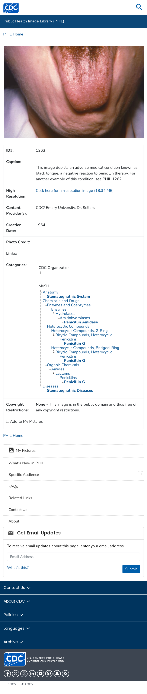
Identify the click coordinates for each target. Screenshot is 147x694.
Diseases (50, 386)
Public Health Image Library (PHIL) (34, 21)
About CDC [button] (17, 601)
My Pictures (22, 451)
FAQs (13, 486)
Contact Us (18, 509)
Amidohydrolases (75, 317)
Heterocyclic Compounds (68, 326)
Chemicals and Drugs (61, 300)
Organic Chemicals (63, 364)
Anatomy (50, 292)
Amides (57, 369)
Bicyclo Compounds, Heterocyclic (83, 334)
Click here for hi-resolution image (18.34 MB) (75, 190)
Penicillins (68, 339)
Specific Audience (24, 474)
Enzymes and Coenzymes (69, 305)
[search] (139, 7)
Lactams (62, 373)
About (14, 521)
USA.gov (27, 684)
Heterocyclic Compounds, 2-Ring (79, 330)
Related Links (20, 497)
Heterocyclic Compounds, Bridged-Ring (85, 347)
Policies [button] (14, 614)
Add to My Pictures (26, 421)
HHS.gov (10, 684)
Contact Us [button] (17, 587)
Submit (131, 568)
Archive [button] (14, 641)
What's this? (18, 567)
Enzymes (59, 309)
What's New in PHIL (26, 463)
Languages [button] (17, 628)
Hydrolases (65, 313)
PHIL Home (13, 34)
